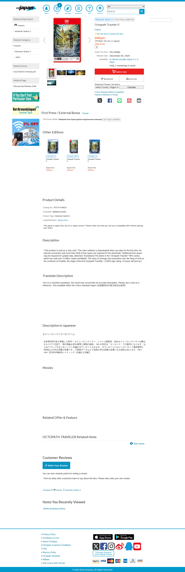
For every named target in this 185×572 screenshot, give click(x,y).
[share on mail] (139, 99)
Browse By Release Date (25, 86)
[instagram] (111, 546)
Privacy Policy (49, 534)
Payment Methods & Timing (106, 95)
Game (98, 29)
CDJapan (47, 490)
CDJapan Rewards (51, 556)
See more (138, 443)
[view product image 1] (51, 73)
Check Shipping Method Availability (109, 92)
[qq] (129, 546)
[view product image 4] (51, 83)
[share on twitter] (100, 99)
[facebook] (103, 546)
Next (89, 40)
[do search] (141, 11)
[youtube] (137, 546)
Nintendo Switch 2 (73, 490)
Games (59, 490)
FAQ (45, 548)
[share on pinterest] (129, 99)
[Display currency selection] (96, 47)
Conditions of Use (51, 538)
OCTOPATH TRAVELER (25, 72)
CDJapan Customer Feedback (57, 545)
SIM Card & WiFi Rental (54, 563)
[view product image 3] (80, 72)
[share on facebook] (110, 99)
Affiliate (46, 559)
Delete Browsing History (54, 508)
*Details (85, 113)
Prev (44, 40)
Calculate (132, 87)
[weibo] (120, 546)
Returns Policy (49, 552)
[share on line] (119, 99)
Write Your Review (56, 465)
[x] (96, 546)
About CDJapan (50, 541)
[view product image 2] (71, 72)
